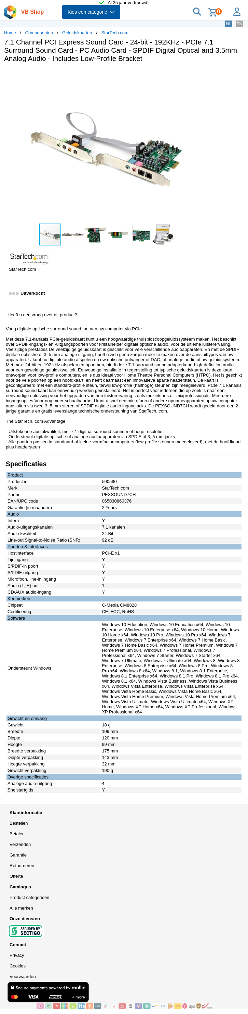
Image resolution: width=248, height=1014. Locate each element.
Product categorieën (29, 897)
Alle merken (21, 908)
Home (10, 32)
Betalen (17, 833)
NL (229, 23)
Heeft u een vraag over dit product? (42, 314)
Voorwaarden (23, 976)
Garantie (18, 855)
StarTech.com (114, 32)
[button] (202, 74)
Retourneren (22, 865)
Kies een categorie (91, 12)
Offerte (16, 876)
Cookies (18, 965)
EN (239, 23)
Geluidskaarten (77, 32)
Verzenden (20, 844)
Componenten (39, 32)
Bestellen (19, 823)
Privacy (17, 955)
